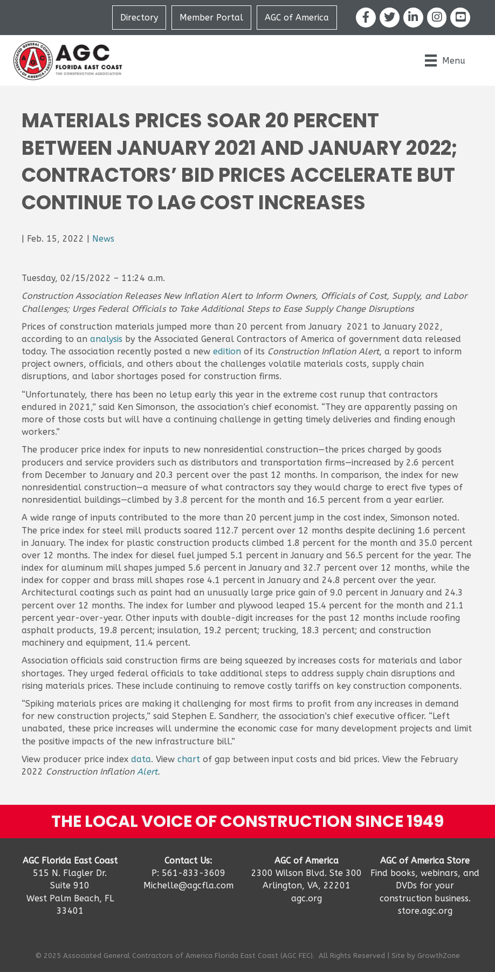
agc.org (306, 898)
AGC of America (297, 17)
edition (227, 351)
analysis (106, 339)
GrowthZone (438, 956)
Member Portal (211, 17)
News (103, 239)
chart (188, 759)
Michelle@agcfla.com (188, 885)
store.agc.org (425, 911)
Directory (139, 17)
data (141, 759)
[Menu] (445, 60)
